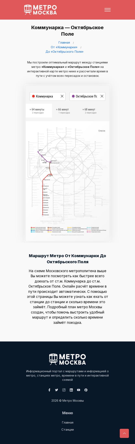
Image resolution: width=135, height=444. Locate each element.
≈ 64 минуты (37, 111)
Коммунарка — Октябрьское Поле (66, 31)
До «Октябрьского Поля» (65, 51)
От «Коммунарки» (64, 47)
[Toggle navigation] (107, 10)
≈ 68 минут (89, 111)
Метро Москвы (73, 400)
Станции (67, 429)
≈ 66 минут (63, 111)
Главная (64, 42)
